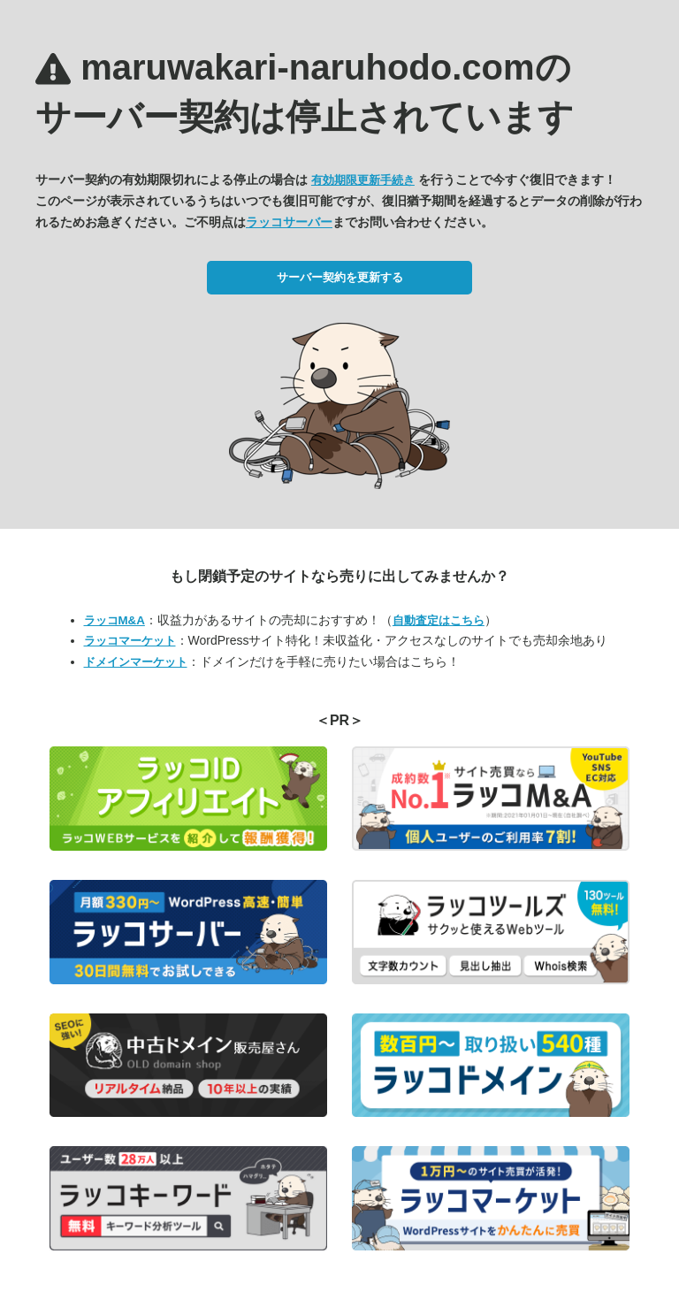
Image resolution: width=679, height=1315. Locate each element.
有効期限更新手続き (363, 180)
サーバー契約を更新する (340, 277)
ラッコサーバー (289, 222)
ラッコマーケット (130, 640)
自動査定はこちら (438, 620)
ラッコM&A (114, 620)
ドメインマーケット (135, 662)
